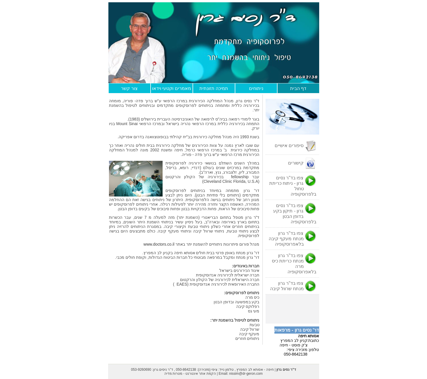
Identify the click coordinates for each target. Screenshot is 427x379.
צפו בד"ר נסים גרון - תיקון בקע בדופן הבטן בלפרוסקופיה (294, 213)
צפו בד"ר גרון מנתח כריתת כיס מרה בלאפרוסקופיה (294, 263)
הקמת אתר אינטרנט (200, 374)
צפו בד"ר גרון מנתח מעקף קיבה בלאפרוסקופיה (292, 238)
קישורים (302, 163)
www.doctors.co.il (159, 244)
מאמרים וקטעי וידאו (171, 88)
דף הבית (298, 88)
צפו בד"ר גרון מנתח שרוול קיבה (293, 286)
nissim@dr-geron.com (246, 374)
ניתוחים (256, 88)
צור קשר (129, 88)
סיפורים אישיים (295, 146)
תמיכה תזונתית (213, 88)
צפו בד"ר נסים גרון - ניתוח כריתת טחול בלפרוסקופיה (292, 185)
